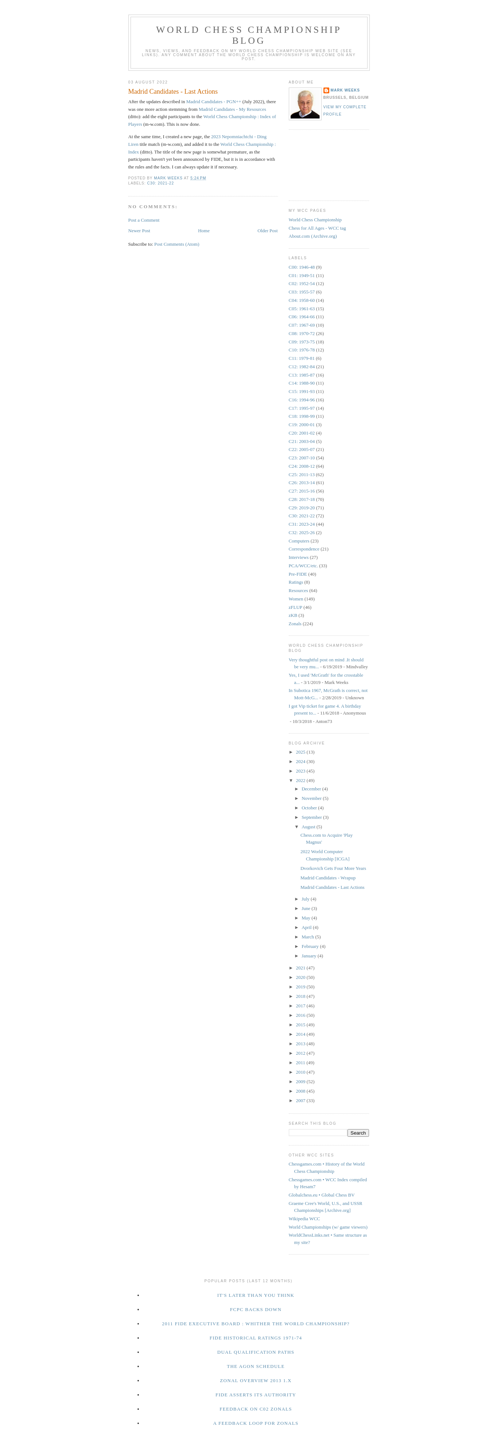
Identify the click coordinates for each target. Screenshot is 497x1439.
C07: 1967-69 (302, 325)
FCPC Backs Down (256, 1309)
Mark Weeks (345, 90)
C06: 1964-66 (302, 316)
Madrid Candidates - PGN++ (213, 101)
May (306, 918)
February (311, 946)
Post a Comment (144, 220)
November (312, 798)
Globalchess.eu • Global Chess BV (322, 1195)
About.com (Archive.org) (313, 236)
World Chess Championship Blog (249, 35)
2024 (301, 761)
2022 (301, 780)
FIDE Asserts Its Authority (256, 1394)
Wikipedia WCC (304, 1218)
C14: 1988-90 (302, 383)
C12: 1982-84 (302, 366)
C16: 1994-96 (302, 399)
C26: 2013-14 (302, 482)
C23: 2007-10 (302, 457)
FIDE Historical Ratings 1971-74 (256, 1338)
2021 (301, 968)
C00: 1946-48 (302, 267)
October (310, 807)
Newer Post (139, 230)
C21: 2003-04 (302, 441)
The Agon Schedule (256, 1366)
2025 (301, 752)
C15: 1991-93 (302, 391)
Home (204, 230)
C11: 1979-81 (302, 358)
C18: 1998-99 (302, 416)
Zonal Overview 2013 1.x (255, 1380)
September (312, 817)
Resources (298, 590)
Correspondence (304, 549)
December (312, 789)
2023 (301, 771)
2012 (301, 1053)
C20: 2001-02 (302, 433)
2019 (301, 986)
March (308, 937)
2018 (301, 996)
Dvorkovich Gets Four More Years (333, 868)
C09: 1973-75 (302, 342)
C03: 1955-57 (302, 292)
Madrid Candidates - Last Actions (332, 887)
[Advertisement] (321, 164)
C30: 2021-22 (160, 183)
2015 (301, 1024)
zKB (293, 615)
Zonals (295, 623)
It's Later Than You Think (256, 1295)
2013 (301, 1043)
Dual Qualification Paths (256, 1352)
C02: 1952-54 (302, 283)
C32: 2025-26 (302, 532)
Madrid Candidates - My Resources (232, 109)
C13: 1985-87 (302, 375)
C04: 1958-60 (302, 300)
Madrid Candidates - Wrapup (328, 877)
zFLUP (296, 607)
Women (296, 599)
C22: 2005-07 (302, 449)
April (307, 927)
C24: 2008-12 (302, 466)
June (306, 908)
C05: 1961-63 (302, 308)
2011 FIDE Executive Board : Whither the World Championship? (256, 1323)
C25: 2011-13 (302, 474)
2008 (301, 1091)
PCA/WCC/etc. (303, 565)
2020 (301, 977)
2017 (301, 1005)
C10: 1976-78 (302, 350)
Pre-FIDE (298, 574)
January (310, 955)
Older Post (267, 230)
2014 (301, 1034)
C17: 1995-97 (302, 408)
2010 (301, 1072)
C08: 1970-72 (302, 333)
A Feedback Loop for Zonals (255, 1423)
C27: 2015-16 (302, 491)
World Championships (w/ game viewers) (328, 1227)
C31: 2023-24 (302, 524)
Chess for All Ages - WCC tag (317, 228)
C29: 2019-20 (302, 507)
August (309, 826)
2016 (301, 1015)
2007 (301, 1100)
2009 (301, 1081)
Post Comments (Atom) (176, 244)
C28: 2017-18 (302, 499)
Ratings (296, 582)
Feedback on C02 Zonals (256, 1409)
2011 (301, 1062)
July (306, 899)
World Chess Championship (315, 219)
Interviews (299, 557)
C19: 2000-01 (302, 424)
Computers (299, 541)
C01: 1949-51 (302, 275)
